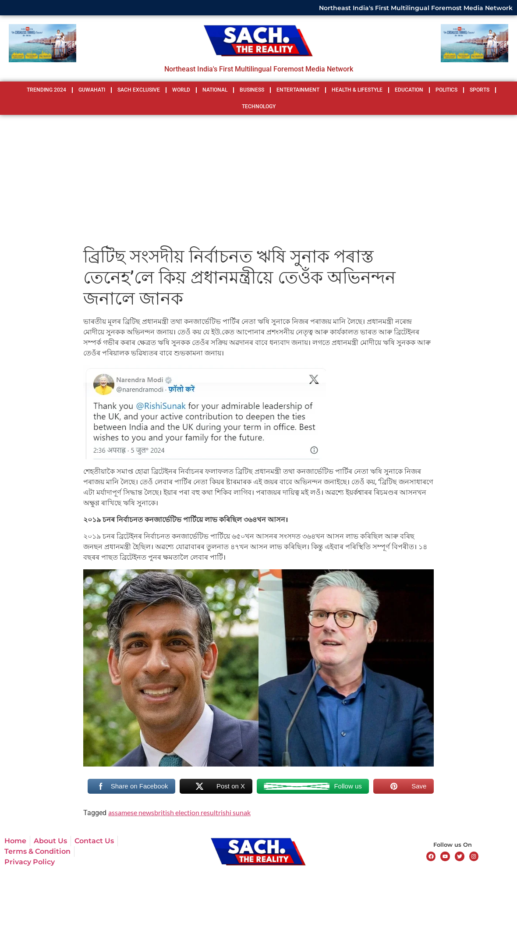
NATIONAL (214, 90)
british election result (186, 812)
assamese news (131, 812)
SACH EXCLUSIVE (138, 90)
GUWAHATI (91, 90)
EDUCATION (409, 90)
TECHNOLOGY (259, 106)
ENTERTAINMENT (297, 90)
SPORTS (479, 90)
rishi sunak (234, 812)
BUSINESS (252, 90)
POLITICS (446, 90)
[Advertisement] (258, 180)
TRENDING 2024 (46, 90)
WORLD (181, 90)
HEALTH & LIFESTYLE (357, 90)
